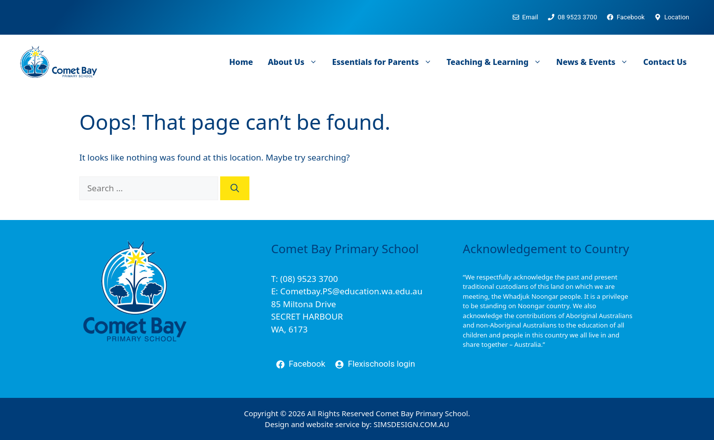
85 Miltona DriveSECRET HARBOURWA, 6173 (307, 316)
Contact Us (665, 61)
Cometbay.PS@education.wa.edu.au (351, 291)
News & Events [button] (596, 62)
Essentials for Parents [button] (385, 62)
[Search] (234, 188)
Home (241, 61)
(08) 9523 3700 (309, 278)
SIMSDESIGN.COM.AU (411, 424)
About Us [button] (296, 62)
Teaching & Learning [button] (498, 62)
